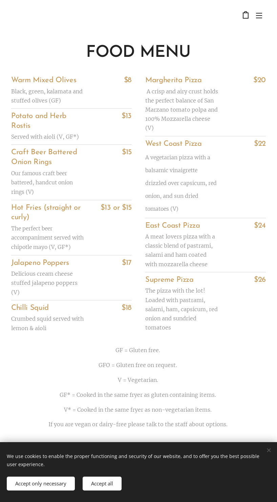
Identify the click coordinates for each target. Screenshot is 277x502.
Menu (259, 15)
